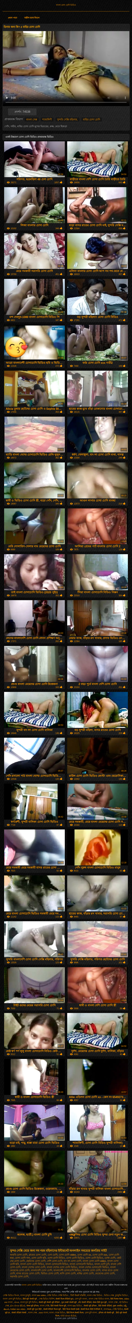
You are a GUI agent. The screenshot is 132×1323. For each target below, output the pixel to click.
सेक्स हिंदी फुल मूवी (100, 1302)
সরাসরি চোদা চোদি (19, 1276)
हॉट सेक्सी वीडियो (85, 1302)
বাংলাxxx (107, 1309)
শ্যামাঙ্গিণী (47, 119)
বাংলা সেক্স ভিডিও (95, 1295)
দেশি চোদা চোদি (55, 1261)
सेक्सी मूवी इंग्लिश (90, 1306)
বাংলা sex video (39, 1295)
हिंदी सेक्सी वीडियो (105, 1306)
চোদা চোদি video (67, 1254)
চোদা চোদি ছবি (38, 1257)
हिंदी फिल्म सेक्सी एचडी (71, 1309)
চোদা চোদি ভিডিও (94, 1257)
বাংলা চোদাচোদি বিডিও (56, 1264)
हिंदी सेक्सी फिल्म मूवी (58, 1306)
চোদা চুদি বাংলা (81, 1299)
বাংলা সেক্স (31, 119)
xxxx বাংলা (43, 1312)
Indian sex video (18, 1309)
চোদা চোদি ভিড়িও (75, 1257)
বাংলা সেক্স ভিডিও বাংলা (99, 1299)
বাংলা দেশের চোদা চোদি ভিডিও (62, 1267)
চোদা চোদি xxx (99, 1254)
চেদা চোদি (53, 1254)
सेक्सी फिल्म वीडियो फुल (64, 1299)
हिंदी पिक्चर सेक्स (116, 1299)
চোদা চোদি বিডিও (56, 1257)
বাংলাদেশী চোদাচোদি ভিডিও (67, 1270)
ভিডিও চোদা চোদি (50, 1273)
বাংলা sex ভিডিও (75, 1306)
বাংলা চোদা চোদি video (94, 1261)
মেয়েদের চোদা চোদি (105, 1273)
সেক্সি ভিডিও (117, 1309)
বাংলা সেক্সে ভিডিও (57, 1312)
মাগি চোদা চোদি (68, 1273)
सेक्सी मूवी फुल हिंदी (34, 1309)
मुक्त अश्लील (117, 1306)
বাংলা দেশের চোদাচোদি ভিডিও (94, 1267)
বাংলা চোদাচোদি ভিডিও (81, 1264)
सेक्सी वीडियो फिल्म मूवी (52, 1309)
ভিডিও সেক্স (109, 1295)
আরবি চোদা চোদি (19, 1254)
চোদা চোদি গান (22, 1257)
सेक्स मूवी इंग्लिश (32, 1306)
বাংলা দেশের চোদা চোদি (33, 1267)
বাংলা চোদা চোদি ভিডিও (66, 5)
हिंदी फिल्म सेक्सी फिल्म (75, 1312)
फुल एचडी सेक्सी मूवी (69, 1302)
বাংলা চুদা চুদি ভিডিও (28, 1302)
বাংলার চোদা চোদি (91, 1270)
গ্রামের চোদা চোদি (37, 1254)
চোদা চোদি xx (84, 1254)
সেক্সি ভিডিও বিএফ (11, 1295)
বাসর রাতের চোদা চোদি (28, 1273)
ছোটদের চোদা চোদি (36, 1261)
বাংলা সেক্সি (44, 1306)
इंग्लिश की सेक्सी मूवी (107, 1312)
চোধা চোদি (109, 1257)
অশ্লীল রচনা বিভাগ (32, 18)
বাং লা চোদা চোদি (72, 1261)
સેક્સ (16, 1302)
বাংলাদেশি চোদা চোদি (41, 1270)
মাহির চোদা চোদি (91, 119)
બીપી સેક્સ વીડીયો (68, 1316)
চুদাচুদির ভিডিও (121, 1295)
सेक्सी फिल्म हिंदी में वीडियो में (91, 1309)
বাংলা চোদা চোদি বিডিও (32, 1264)
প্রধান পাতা (12, 18)
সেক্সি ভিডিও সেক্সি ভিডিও (58, 1295)
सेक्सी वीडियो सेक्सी (19, 1312)
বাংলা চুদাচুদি (25, 1295)
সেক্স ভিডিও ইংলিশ (46, 1299)
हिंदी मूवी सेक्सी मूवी (30, 1299)
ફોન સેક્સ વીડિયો (17, 1306)
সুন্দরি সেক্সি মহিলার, (67, 119)
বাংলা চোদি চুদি (101, 1264)
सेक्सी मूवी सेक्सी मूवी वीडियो (49, 1302)
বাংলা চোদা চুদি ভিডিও (12, 1299)
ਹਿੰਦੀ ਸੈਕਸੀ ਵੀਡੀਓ (78, 1295)
